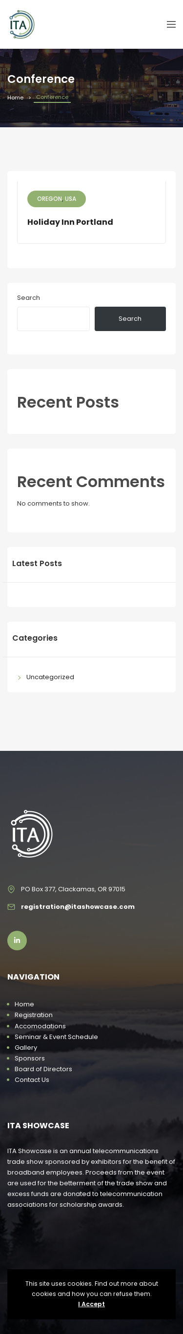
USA (70, 199)
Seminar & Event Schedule (56, 1036)
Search (28, 297)
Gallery (26, 1047)
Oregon (49, 199)
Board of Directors (43, 1069)
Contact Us (32, 1079)
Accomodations (40, 1026)
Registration (34, 1015)
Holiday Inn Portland (70, 222)
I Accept (91, 1304)
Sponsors (30, 1058)
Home (15, 97)
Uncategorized (50, 677)
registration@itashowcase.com (78, 906)
